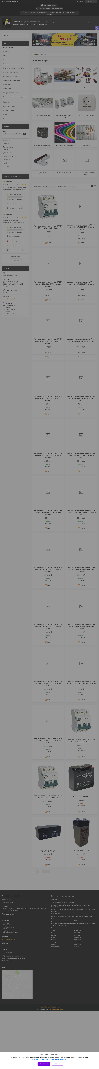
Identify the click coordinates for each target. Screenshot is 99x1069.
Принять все (44, 1063)
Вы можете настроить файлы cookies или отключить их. (49, 1059)
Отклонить (58, 1063)
